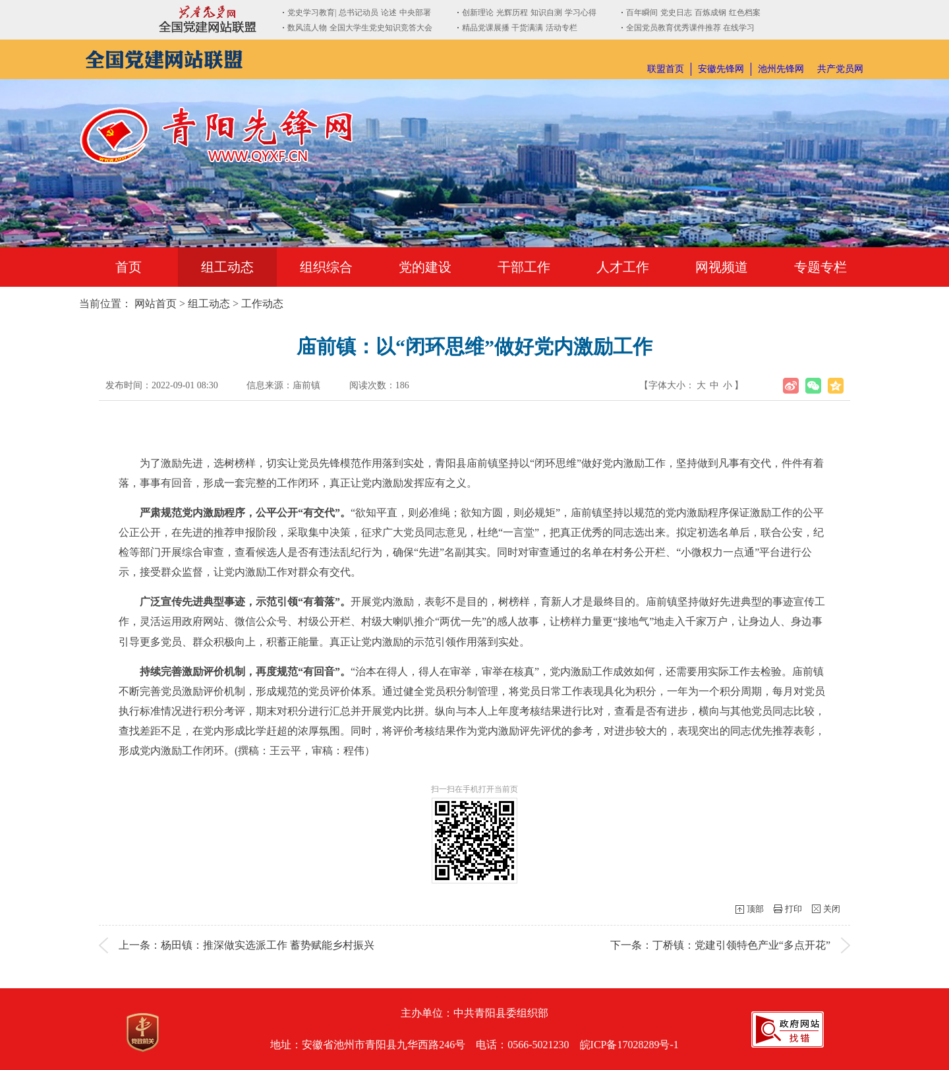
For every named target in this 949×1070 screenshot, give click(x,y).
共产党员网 (840, 69)
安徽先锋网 (721, 69)
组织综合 (326, 267)
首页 (128, 267)
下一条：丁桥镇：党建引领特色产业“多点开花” (720, 945)
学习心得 (580, 12)
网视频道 (721, 267)
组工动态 (227, 267)
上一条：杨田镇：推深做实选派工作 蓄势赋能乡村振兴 (246, 945)
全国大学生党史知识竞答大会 (381, 27)
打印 (793, 909)
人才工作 (622, 267)
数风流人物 (307, 27)
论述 (389, 12)
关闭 (831, 909)
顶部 (755, 909)
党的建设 (425, 267)
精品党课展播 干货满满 (502, 27)
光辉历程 (512, 12)
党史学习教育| (311, 12)
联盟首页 (665, 69)
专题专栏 (820, 267)
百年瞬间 (642, 12)
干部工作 (524, 267)
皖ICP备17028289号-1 (629, 1044)
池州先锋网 (781, 69)
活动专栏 (561, 27)
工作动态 (262, 303)
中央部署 (415, 12)
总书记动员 (358, 12)
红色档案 (745, 12)
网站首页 (155, 303)
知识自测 (546, 12)
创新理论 (478, 12)
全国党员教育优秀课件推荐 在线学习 (690, 27)
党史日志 (676, 12)
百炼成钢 (710, 12)
